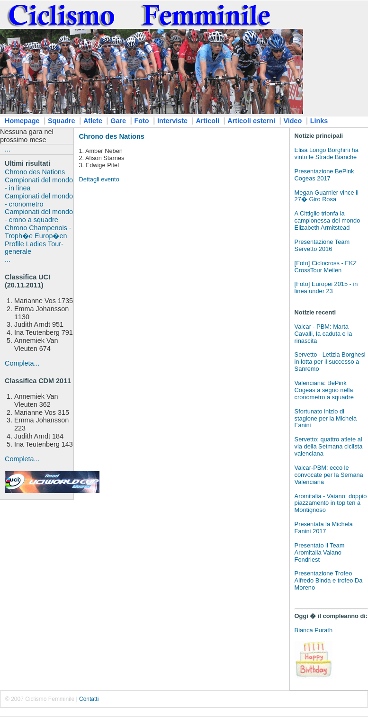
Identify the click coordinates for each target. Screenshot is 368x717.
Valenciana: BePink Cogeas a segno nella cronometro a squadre (324, 390)
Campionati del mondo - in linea (39, 184)
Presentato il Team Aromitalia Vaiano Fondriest (320, 552)
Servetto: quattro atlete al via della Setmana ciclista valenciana (329, 446)
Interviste (172, 121)
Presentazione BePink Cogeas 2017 (324, 175)
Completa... (22, 363)
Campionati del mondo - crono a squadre (39, 216)
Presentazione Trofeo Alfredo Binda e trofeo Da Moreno (329, 580)
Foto (141, 121)
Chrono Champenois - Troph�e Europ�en (38, 232)
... (7, 149)
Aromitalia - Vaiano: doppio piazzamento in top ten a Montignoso (331, 503)
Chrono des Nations (35, 172)
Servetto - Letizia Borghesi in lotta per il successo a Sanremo (330, 361)
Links (319, 121)
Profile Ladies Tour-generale (34, 248)
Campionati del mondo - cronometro (39, 200)
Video (292, 121)
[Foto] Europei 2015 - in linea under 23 (326, 287)
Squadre (61, 121)
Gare (118, 121)
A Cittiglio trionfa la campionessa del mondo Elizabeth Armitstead (327, 220)
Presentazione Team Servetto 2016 (322, 245)
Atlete (92, 121)
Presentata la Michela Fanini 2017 (324, 527)
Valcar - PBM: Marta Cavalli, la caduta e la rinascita (323, 333)
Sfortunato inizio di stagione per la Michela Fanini (326, 418)
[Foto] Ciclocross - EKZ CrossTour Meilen (326, 267)
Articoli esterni (251, 121)
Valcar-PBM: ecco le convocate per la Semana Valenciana (329, 474)
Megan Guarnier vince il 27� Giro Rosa (327, 196)
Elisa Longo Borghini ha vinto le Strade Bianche (327, 153)
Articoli (207, 121)
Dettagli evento (99, 179)
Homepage (22, 121)
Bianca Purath (313, 630)
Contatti (89, 699)
